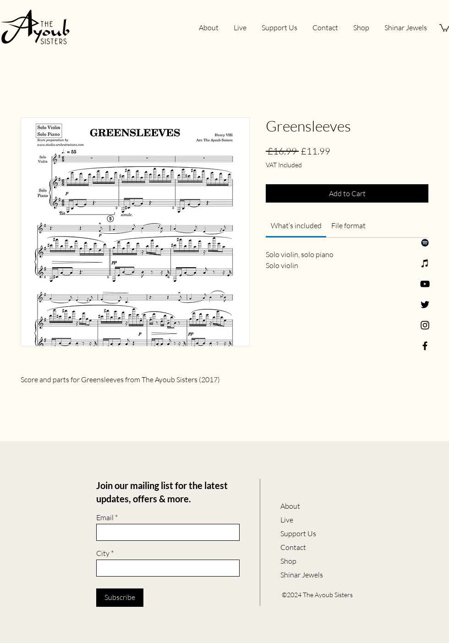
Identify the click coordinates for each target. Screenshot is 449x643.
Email (105, 517)
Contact (293, 547)
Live (286, 519)
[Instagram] (425, 325)
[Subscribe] (119, 597)
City (103, 553)
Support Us (298, 533)
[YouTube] (425, 284)
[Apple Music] (425, 263)
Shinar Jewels (301, 574)
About (290, 506)
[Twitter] (425, 304)
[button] (444, 27)
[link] (296, 225)
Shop (288, 561)
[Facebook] (425, 346)
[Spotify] (425, 242)
